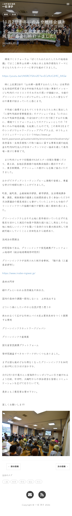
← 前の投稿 (13, 466)
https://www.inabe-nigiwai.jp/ (18, 273)
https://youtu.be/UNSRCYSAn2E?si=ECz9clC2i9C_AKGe (34, 76)
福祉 (30, 481)
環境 (6, 14)
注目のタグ (7, 475)
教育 (14, 481)
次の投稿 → (62, 466)
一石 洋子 (8, 5)
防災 (14, 14)
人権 (6, 481)
